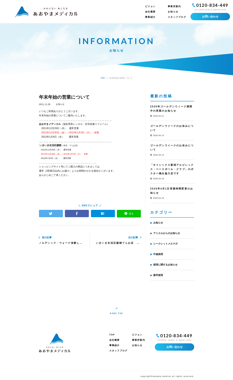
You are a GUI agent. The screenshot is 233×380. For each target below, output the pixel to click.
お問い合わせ (210, 16)
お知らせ (173, 11)
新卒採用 (158, 275)
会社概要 (150, 11)
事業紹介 (150, 17)
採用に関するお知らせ (165, 264)
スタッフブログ (177, 17)
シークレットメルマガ (165, 243)
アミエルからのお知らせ (166, 233)
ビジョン (150, 6)
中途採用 (158, 254)
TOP (112, 334)
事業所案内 (174, 6)
